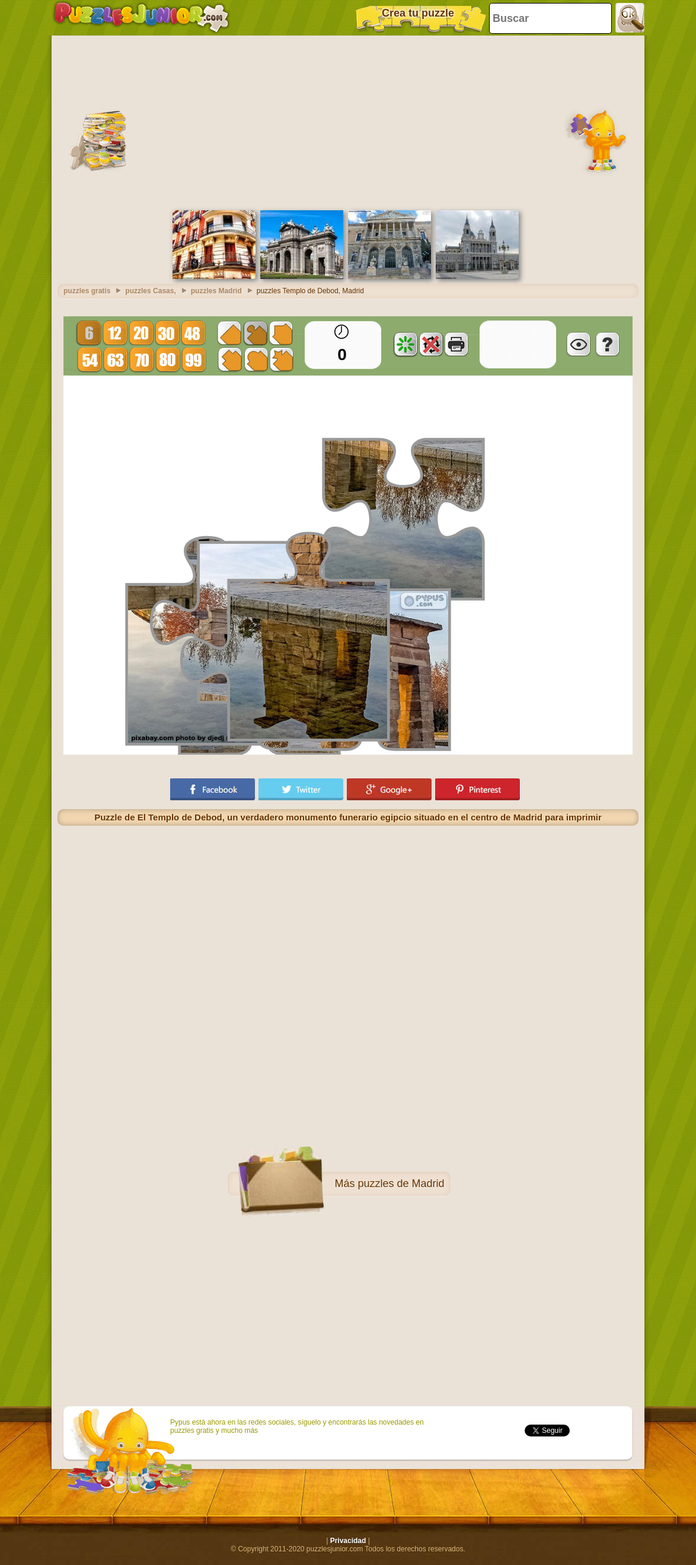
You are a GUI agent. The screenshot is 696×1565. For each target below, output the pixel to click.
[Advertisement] (348, 121)
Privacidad (348, 1541)
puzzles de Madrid (400, 1183)
